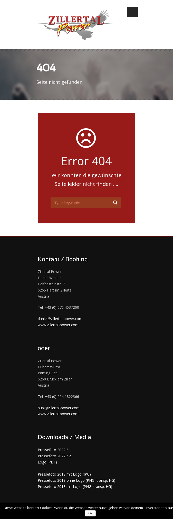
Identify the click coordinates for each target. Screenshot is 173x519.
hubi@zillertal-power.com (59, 407)
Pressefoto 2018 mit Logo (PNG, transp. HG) (75, 486)
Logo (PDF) (47, 462)
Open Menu (132, 12)
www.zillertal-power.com (58, 324)
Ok (90, 513)
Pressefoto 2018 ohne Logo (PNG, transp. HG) (76, 480)
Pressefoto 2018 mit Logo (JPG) (64, 474)
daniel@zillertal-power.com (60, 318)
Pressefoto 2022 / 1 (54, 449)
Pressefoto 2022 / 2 (54, 455)
